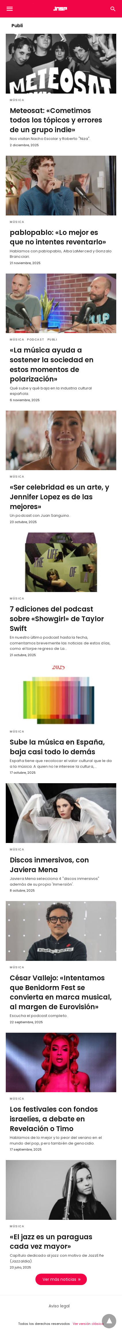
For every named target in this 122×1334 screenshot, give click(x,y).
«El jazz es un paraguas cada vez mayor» (51, 1241)
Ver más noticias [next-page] (59, 1279)
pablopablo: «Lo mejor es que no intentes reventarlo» (58, 237)
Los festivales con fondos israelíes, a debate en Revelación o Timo (54, 1119)
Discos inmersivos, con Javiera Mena (49, 864)
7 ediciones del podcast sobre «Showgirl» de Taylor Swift (57, 618)
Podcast (36, 339)
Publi (52, 339)
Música (17, 100)
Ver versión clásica (88, 1323)
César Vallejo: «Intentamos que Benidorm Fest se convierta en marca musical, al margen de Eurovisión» (61, 992)
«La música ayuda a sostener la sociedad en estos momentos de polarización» (52, 364)
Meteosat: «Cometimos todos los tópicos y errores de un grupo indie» (56, 120)
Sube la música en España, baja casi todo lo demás (57, 747)
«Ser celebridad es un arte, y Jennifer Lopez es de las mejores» (59, 496)
